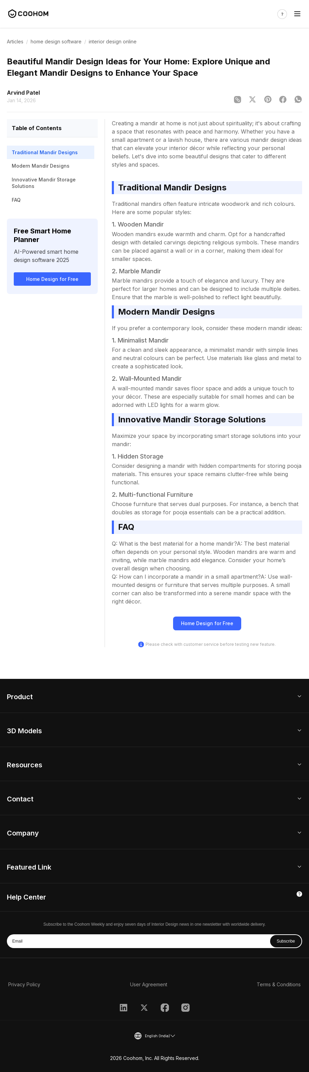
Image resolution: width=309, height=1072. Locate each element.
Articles (15, 41)
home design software (56, 41)
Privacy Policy (24, 984)
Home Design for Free (52, 279)
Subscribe (286, 941)
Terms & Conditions (279, 984)
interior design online (113, 41)
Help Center (26, 897)
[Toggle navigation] (297, 14)
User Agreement (148, 984)
